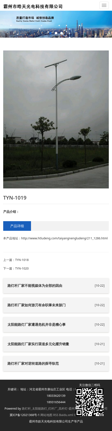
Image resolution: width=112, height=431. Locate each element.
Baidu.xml (66, 415)
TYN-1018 (22, 260)
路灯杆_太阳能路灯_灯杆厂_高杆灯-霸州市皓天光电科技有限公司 (65, 408)
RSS (55, 415)
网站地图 (46, 415)
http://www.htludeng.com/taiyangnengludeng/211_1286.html (64, 238)
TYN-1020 (22, 268)
